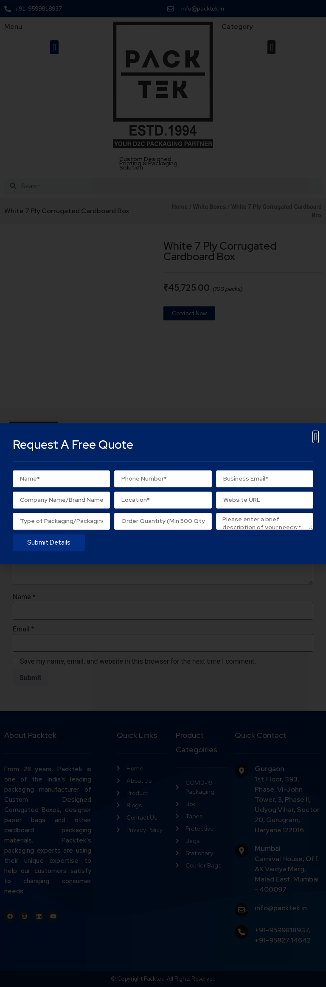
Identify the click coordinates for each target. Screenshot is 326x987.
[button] (316, 437)
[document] (163, 493)
